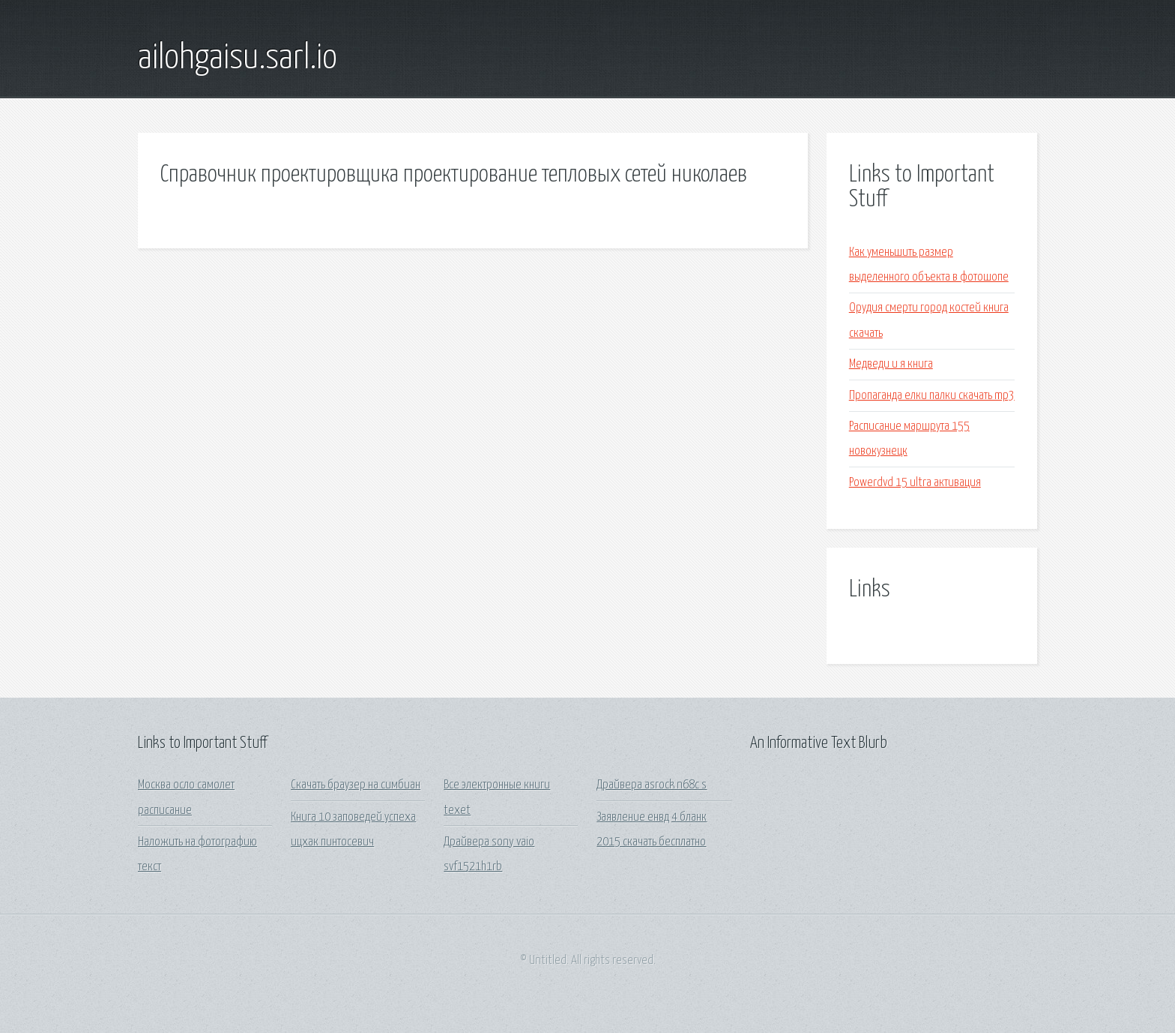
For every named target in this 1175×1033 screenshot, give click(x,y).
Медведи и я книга (891, 364)
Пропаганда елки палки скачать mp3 (932, 395)
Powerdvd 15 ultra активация (915, 482)
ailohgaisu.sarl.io (237, 58)
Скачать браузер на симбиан (355, 785)
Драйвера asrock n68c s (651, 785)
